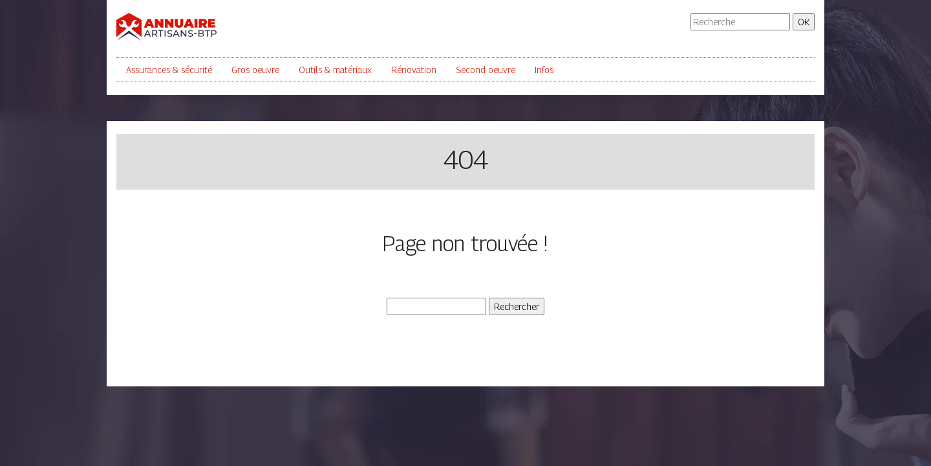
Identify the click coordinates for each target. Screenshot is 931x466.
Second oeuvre (485, 69)
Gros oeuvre (255, 69)
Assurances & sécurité (169, 69)
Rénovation (413, 69)
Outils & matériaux (335, 69)
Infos (544, 69)
